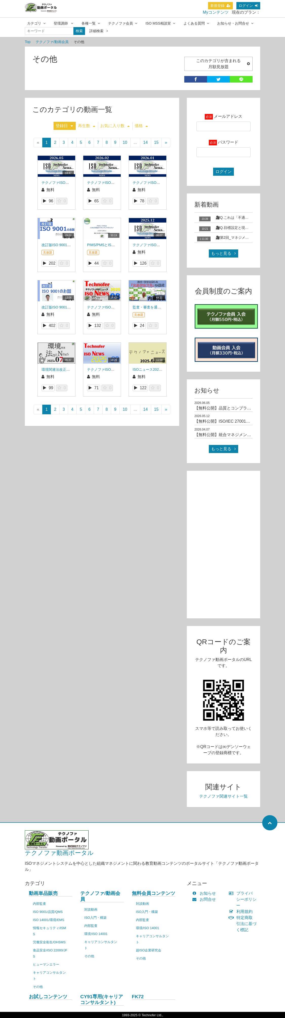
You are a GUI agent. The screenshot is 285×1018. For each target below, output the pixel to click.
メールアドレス (228, 116)
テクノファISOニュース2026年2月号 (116, 183)
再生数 (86, 126)
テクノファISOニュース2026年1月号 (162, 183)
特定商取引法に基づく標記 (243, 923)
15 (156, 142)
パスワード (228, 142)
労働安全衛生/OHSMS (49, 942)
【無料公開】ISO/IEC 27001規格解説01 (230, 421)
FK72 (138, 996)
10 (125, 142)
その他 (38, 987)
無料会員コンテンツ (153, 893)
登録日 (64, 126)
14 (145, 142)
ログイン (248, 6)
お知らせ (205, 893)
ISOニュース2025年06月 (152, 369)
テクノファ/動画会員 (52, 42)
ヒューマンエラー (46, 964)
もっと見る (223, 253)
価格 (141, 126)
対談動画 (90, 909)
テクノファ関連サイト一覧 (223, 796)
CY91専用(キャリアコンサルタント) (101, 999)
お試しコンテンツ (48, 996)
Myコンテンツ (215, 12)
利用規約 (242, 911)
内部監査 (39, 904)
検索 (79, 31)
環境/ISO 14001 (96, 934)
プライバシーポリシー (243, 899)
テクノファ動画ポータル (59, 852)
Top (28, 42)
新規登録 (220, 6)
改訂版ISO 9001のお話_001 (64, 307)
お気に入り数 (115, 126)
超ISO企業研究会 (148, 950)
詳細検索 (98, 31)
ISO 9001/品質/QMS (48, 912)
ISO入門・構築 (95, 917)
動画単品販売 (43, 893)
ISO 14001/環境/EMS (48, 920)
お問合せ (205, 899)
